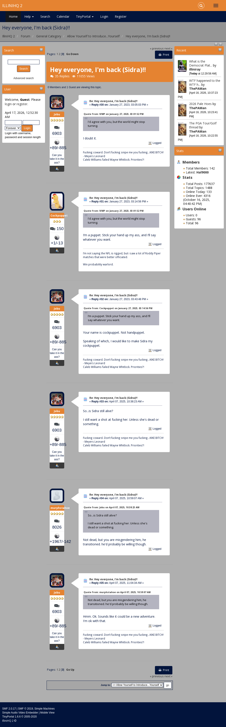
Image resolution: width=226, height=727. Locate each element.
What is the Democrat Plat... (200, 63)
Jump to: (106, 685)
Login (104, 16)
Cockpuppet (59, 215)
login (8, 104)
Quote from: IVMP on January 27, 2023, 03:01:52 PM (113, 114)
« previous (157, 48)
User (7, 89)
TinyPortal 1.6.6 (11, 716)
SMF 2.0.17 (9, 708)
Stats (180, 151)
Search (45, 16)
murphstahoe (60, 508)
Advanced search (23, 78)
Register (120, 16)
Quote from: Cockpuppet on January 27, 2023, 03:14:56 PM (118, 308)
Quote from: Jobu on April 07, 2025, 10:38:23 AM (111, 507)
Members (191, 162)
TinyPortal (85, 16)
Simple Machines (44, 708)
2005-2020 (30, 716)
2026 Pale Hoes (200, 104)
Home (13, 16)
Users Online (194, 208)
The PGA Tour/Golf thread (203, 125)
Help (29, 16)
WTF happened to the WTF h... (204, 82)
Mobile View (47, 712)
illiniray (195, 69)
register (22, 104)
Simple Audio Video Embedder (20, 712)
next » (168, 48)
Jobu (57, 114)
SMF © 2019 (25, 708)
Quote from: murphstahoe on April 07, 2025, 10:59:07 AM (117, 592)
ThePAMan (197, 88)
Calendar (63, 16)
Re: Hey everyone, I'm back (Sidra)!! (113, 101)
